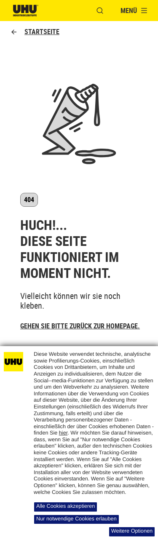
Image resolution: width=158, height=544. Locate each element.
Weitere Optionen (132, 531)
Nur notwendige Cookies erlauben (76, 519)
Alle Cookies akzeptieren (65, 506)
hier (63, 433)
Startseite (34, 32)
